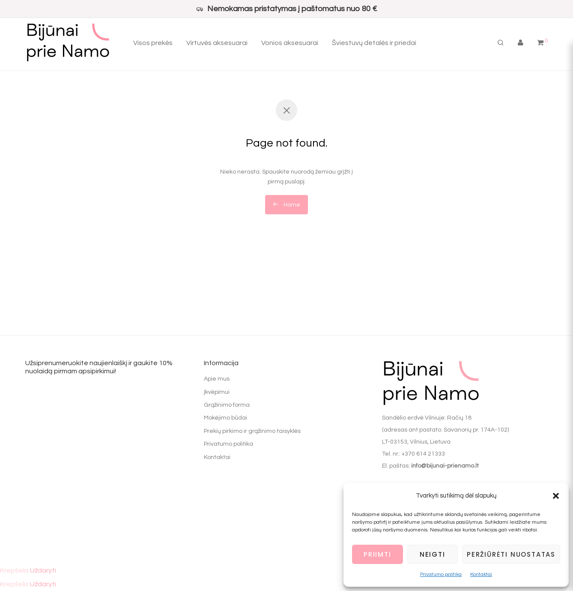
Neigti (432, 554)
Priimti (377, 554)
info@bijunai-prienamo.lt (445, 466)
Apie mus (217, 379)
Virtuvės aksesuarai (217, 42)
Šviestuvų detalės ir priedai (374, 42)
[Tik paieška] (500, 43)
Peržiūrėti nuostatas (511, 554)
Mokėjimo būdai (225, 418)
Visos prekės (153, 42)
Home (286, 204)
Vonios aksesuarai (289, 42)
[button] (556, 496)
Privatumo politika (441, 574)
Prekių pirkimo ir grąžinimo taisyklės (252, 431)
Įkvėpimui (217, 392)
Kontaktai (481, 574)
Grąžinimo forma (227, 405)
